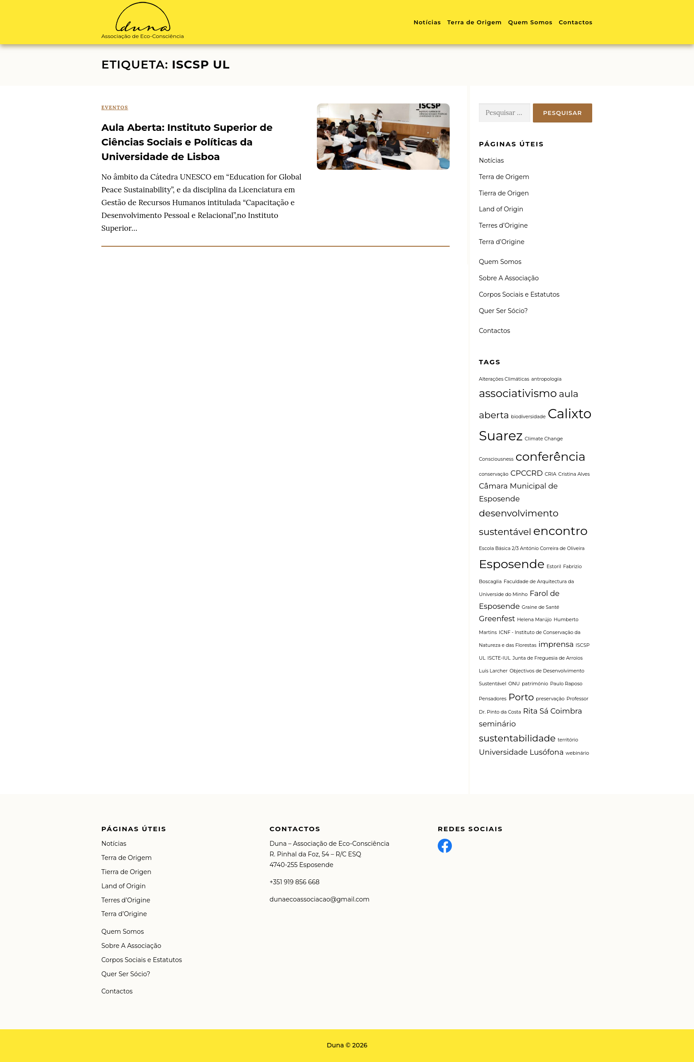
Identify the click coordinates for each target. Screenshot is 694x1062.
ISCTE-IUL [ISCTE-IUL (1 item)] (498, 658)
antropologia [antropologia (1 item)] (546, 379)
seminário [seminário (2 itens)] (497, 723)
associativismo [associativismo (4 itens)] (518, 393)
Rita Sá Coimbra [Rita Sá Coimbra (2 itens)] (552, 711)
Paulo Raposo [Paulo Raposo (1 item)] (566, 684)
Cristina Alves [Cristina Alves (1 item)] (574, 474)
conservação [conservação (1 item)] (494, 474)
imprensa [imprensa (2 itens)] (556, 644)
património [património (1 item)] (535, 684)
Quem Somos (530, 22)
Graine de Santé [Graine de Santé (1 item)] (540, 607)
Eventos (114, 107)
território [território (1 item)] (568, 740)
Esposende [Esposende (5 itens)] (511, 564)
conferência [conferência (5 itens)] (551, 456)
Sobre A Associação (509, 278)
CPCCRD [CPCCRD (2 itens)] (526, 473)
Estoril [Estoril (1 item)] (554, 566)
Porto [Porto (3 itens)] (521, 697)
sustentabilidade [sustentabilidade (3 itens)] (517, 738)
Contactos (576, 22)
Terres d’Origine (503, 225)
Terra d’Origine (501, 242)
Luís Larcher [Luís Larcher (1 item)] (493, 671)
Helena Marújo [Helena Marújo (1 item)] (534, 620)
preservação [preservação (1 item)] (550, 699)
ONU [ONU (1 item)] (514, 684)
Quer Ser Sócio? (503, 311)
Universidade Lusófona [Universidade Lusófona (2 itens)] (521, 752)
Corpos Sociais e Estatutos (519, 294)
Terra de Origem (474, 22)
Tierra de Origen (504, 193)
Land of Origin (501, 209)
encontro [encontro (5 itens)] (560, 530)
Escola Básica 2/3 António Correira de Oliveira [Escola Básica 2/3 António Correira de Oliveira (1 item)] (532, 548)
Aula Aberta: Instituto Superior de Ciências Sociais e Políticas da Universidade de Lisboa (187, 142)
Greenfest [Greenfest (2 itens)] (497, 618)
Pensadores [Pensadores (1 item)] (492, 699)
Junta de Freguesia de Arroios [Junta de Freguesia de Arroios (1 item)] (547, 658)
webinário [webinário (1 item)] (577, 753)
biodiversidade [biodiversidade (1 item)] (528, 417)
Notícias (427, 22)
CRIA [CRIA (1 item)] (550, 474)
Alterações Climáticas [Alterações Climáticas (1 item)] (504, 379)
